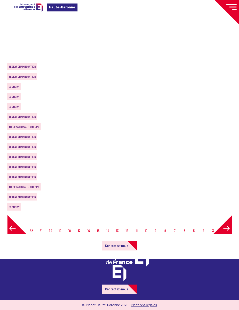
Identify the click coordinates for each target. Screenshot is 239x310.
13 (117, 230)
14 (107, 230)
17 (79, 230)
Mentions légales (144, 305)
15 (98, 230)
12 (127, 230)
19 (60, 230)
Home (10, 31)
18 (69, 230)
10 (146, 230)
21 (40, 230)
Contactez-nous (116, 245)
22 (31, 230)
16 (88, 230)
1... (20, 230)
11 (136, 230)
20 (50, 230)
